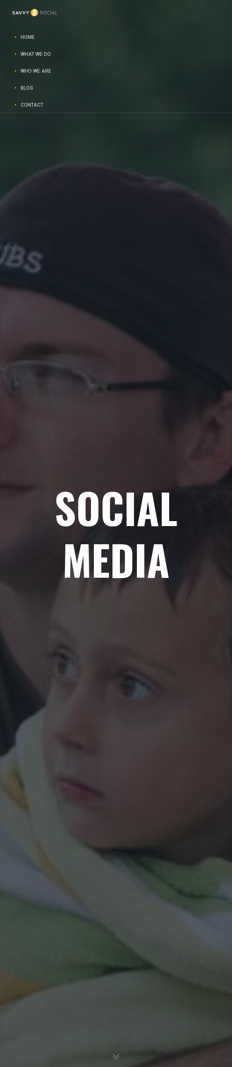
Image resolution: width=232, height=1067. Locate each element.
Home (28, 37)
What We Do (36, 54)
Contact (32, 105)
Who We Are (36, 71)
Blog (27, 88)
